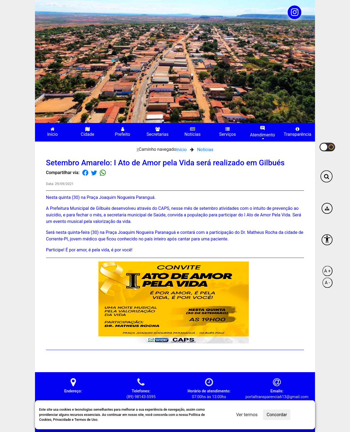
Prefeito (122, 132)
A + (327, 270)
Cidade (87, 132)
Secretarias (157, 132)
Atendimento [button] (262, 131)
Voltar (295, 359)
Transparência (297, 132)
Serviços (227, 132)
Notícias (193, 132)
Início (52, 132)
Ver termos (247, 414)
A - (327, 282)
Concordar (277, 414)
